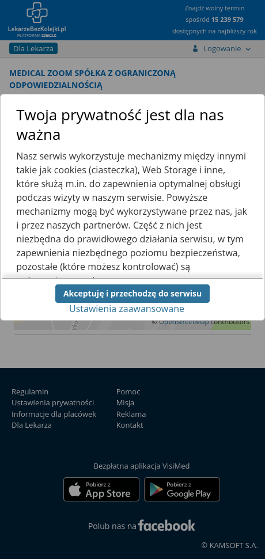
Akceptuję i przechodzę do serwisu (132, 293)
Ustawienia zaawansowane (126, 308)
